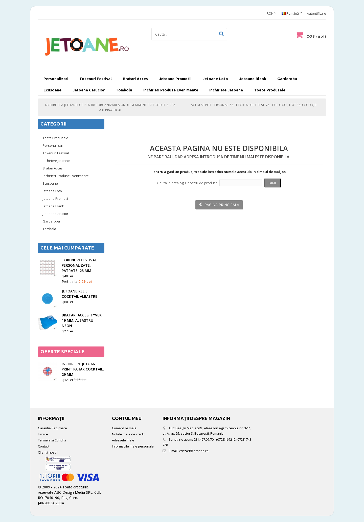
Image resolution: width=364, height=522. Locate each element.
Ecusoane (52, 90)
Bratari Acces (135, 79)
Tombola (124, 90)
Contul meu (127, 418)
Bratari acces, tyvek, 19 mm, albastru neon (82, 320)
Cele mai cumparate (67, 248)
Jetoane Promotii (175, 79)
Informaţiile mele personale (133, 446)
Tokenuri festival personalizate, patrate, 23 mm (79, 265)
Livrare (43, 434)
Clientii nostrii (48, 452)
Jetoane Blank (252, 79)
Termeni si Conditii (52, 440)
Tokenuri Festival (95, 79)
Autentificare (316, 13)
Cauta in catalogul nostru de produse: (187, 183)
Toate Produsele (269, 90)
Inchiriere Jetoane (226, 90)
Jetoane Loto (215, 79)
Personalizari (55, 79)
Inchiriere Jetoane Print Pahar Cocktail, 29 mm (83, 369)
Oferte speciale (62, 351)
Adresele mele (123, 440)
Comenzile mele (124, 428)
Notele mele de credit (128, 434)
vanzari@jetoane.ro (194, 451)
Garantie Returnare (52, 428)
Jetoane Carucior (89, 90)
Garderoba (287, 79)
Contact (43, 446)
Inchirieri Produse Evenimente (170, 90)
